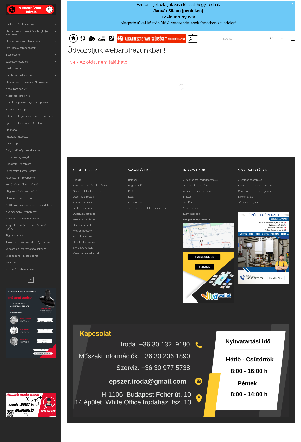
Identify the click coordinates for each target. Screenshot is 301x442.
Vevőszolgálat (191, 208)
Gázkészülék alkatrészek (20, 24)
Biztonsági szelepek (17, 109)
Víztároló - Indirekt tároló (20, 269)
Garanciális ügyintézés (196, 185)
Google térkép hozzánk (197, 219)
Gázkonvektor (14, 68)
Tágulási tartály (14, 235)
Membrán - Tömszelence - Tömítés (25, 198)
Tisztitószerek (13, 54)
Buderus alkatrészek (84, 213)
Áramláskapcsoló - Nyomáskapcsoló (27, 102)
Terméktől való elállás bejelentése (147, 208)
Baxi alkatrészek (82, 225)
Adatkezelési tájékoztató (197, 191)
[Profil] (281, 38)
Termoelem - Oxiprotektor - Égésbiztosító (29, 242)
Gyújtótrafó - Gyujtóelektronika (23, 150)
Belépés (132, 179)
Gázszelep (12, 143)
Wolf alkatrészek (82, 230)
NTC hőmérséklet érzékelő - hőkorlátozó (29, 205)
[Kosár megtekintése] (290, 38)
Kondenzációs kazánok (19, 75)
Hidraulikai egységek (18, 157)
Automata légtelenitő (18, 95)
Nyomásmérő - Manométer (21, 211)
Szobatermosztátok (17, 61)
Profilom (133, 191)
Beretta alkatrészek (84, 242)
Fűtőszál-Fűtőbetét (17, 136)
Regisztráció (135, 185)
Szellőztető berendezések (21, 47)
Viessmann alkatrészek (86, 253)
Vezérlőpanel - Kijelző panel (22, 255)
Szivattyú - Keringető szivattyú (23, 218)
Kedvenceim (135, 202)
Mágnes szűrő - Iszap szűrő (21, 191)
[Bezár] (292, 4)
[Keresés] (248, 38)
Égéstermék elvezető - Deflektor (24, 123)
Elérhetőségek (191, 213)
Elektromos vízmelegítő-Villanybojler (27, 82)
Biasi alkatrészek (82, 236)
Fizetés (187, 196)
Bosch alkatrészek (83, 196)
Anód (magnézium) (17, 88)
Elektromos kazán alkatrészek (23, 41)
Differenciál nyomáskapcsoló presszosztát (30, 116)
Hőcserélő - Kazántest (18, 163)
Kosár (131, 196)
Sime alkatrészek (83, 247)
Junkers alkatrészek (84, 208)
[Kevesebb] (31, 280)
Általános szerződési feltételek (200, 179)
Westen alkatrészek (84, 219)
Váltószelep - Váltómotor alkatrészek (26, 248)
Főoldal (77, 179)
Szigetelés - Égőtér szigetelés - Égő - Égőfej (26, 227)
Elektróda (11, 130)
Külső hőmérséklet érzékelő (22, 184)
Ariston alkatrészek (84, 202)
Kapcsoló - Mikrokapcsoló (20, 177)
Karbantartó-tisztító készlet (21, 170)
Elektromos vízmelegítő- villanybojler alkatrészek (27, 33)
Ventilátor (11, 262)
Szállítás (188, 202)
